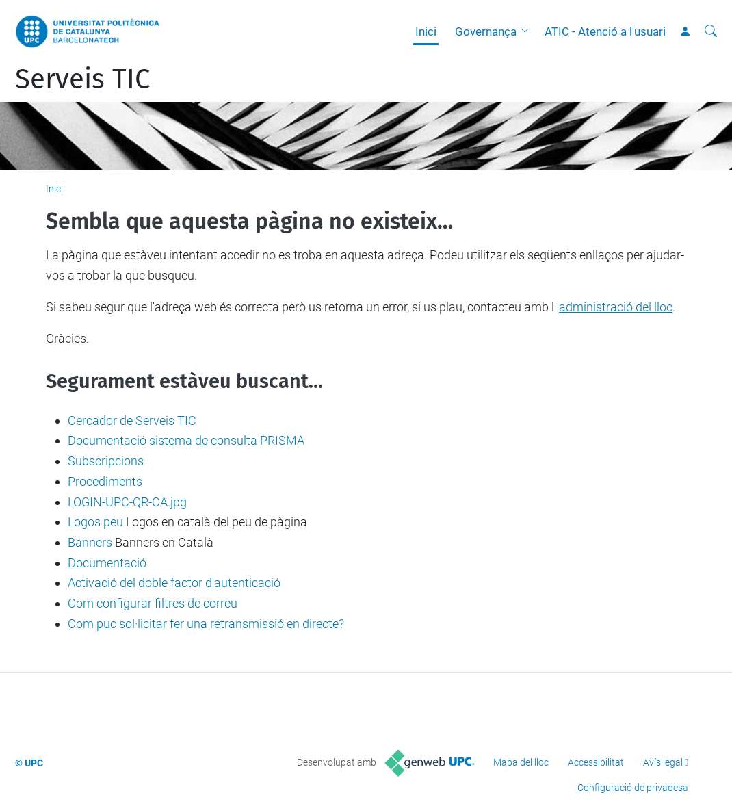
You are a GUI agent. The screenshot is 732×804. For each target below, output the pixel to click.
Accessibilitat (596, 762)
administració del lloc (615, 307)
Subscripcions (106, 461)
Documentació (107, 563)
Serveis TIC (82, 79)
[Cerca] (711, 31)
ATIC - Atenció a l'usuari (605, 31)
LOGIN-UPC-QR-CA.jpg (127, 502)
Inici (425, 31)
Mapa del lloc (521, 762)
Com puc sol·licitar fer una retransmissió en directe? (206, 624)
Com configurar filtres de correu (152, 603)
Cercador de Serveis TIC (132, 420)
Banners (90, 542)
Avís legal (663, 762)
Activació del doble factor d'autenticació (174, 582)
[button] (528, 31)
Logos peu (95, 522)
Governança (486, 31)
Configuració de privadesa (632, 787)
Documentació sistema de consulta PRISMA (186, 440)
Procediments (105, 481)
